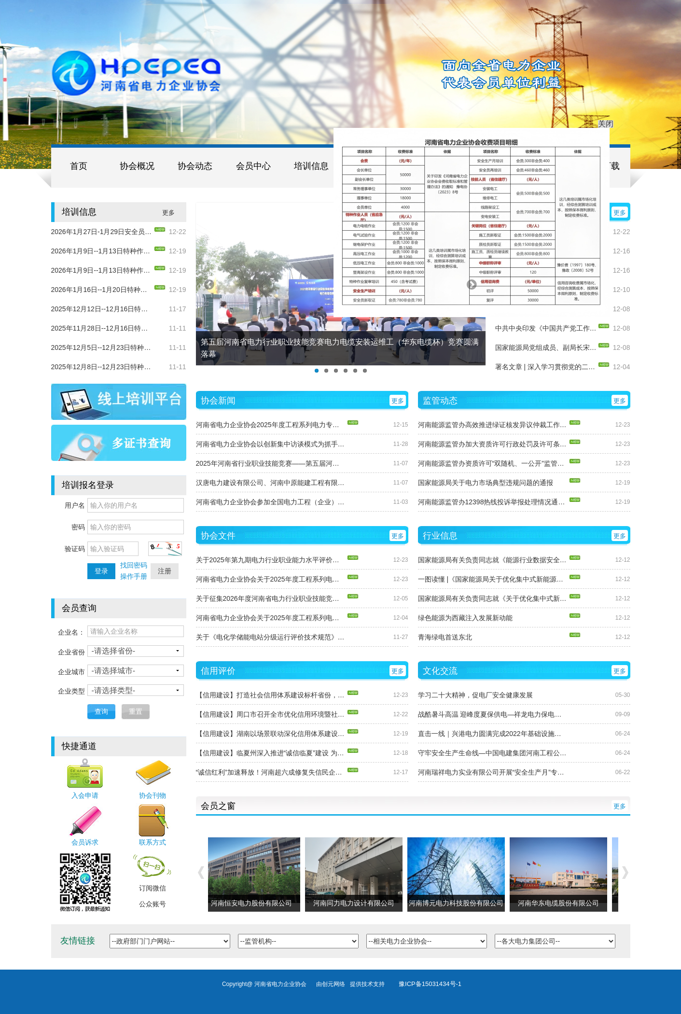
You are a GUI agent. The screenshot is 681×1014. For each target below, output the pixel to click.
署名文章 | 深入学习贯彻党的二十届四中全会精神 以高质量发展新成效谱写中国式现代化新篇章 (546, 367)
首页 (78, 166)
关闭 (602, 120)
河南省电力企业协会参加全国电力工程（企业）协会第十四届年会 (271, 502)
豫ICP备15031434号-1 (430, 983)
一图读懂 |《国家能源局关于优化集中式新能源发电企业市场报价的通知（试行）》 (493, 579)
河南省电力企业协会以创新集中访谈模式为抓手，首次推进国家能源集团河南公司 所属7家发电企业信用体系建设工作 (271, 444)
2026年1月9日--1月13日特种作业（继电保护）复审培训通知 (102, 270)
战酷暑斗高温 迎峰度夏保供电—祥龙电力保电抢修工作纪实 (493, 714)
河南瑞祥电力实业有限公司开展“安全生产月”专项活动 (493, 772)
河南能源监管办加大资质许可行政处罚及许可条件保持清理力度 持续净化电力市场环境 (493, 444)
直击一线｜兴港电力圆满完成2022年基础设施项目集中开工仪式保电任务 (493, 733)
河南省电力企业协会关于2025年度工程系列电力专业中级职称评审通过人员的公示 (271, 579)
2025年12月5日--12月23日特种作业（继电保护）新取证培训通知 (102, 347)
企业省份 (71, 652)
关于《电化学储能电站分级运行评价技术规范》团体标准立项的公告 (271, 637)
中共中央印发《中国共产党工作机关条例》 (546, 328)
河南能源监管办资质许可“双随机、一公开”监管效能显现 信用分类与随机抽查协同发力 (493, 463)
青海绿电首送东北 (445, 637)
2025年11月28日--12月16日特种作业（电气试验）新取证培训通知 (102, 328)
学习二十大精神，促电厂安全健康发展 (475, 695)
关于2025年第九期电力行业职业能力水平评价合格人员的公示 (271, 560)
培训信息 (311, 166)
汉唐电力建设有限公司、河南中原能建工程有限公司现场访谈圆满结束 (271, 482)
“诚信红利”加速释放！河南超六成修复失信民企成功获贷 (271, 772)
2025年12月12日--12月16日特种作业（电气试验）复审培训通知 (102, 309)
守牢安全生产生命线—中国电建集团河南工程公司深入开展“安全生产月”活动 (493, 753)
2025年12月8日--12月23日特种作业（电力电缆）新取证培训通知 (102, 367)
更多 (168, 212)
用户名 (75, 505)
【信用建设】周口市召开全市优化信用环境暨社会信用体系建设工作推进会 (271, 714)
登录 (101, 571)
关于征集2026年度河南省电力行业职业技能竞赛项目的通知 (271, 598)
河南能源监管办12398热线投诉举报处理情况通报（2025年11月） (493, 502)
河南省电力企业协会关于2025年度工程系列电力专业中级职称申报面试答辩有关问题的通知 (271, 618)
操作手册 (133, 576)
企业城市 (71, 672)
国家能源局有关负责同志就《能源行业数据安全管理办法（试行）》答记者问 (493, 560)
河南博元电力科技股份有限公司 (457, 903)
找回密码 (133, 565)
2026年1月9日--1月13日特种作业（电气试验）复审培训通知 (102, 251)
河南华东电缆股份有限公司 (559, 903)
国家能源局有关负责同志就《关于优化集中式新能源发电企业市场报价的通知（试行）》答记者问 (493, 598)
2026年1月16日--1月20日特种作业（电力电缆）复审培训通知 (102, 289)
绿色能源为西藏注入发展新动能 (465, 618)
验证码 (75, 549)
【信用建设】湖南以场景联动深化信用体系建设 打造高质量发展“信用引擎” (271, 733)
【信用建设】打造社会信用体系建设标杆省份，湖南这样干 (271, 695)
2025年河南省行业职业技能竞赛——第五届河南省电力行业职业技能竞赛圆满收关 (271, 463)
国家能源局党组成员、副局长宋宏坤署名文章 (546, 347)
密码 (78, 527)
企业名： (71, 632)
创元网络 (336, 984)
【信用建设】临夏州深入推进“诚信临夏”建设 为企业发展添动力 (271, 753)
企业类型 (71, 691)
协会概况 (137, 166)
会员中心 (253, 166)
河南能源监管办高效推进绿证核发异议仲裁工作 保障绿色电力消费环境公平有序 (493, 425)
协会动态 (195, 166)
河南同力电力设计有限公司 (355, 903)
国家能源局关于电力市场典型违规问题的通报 (485, 482)
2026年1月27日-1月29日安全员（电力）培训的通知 (102, 232)
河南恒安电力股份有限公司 (252, 903)
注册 (164, 571)
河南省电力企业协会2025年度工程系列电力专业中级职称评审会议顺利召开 (271, 425)
